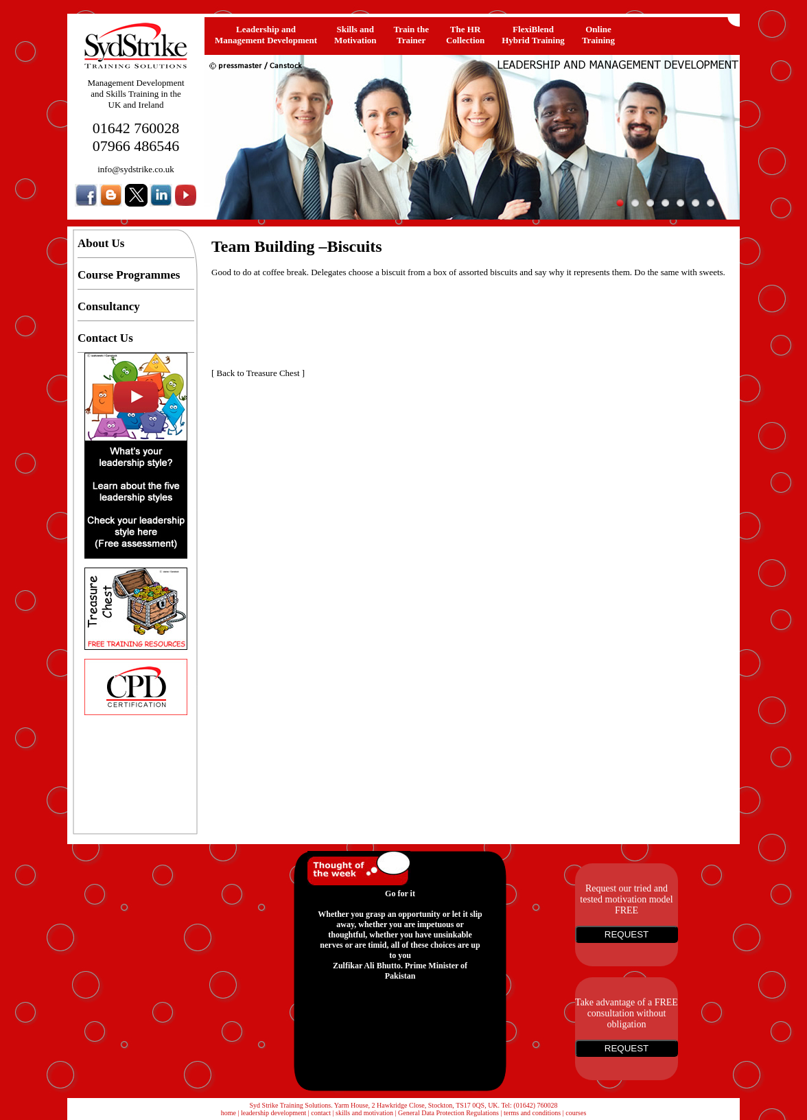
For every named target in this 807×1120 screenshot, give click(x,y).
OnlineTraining (598, 34)
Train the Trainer (411, 34)
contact (321, 1113)
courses (575, 1113)
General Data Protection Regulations (448, 1113)
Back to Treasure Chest (258, 373)
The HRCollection (465, 34)
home (228, 1113)
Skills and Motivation (355, 34)
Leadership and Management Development (266, 34)
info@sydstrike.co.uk (135, 169)
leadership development (273, 1113)
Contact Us (105, 338)
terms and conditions (532, 1113)
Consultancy (109, 306)
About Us (101, 243)
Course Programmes (129, 274)
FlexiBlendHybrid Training (533, 34)
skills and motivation (364, 1113)
